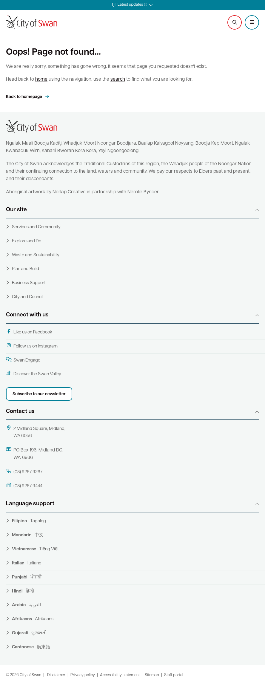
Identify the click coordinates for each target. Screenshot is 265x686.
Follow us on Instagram (32, 346)
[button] (132, 5)
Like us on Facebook (29, 332)
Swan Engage (23, 360)
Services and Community (36, 227)
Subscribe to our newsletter (39, 394)
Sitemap (152, 675)
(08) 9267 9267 (24, 471)
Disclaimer (56, 675)
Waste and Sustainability (35, 255)
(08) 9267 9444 (24, 486)
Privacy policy (82, 675)
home (41, 79)
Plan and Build (25, 269)
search (117, 79)
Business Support (29, 283)
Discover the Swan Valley (33, 373)
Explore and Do (26, 241)
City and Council (27, 297)
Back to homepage (24, 97)
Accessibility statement (120, 675)
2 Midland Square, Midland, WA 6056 (35, 432)
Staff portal (173, 675)
